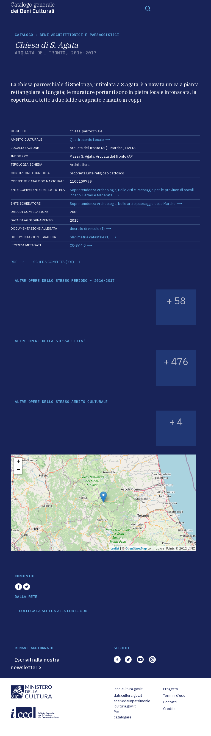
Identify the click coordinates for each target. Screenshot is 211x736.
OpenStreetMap (136, 548)
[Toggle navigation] (148, 8)
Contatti (170, 702)
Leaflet (114, 548)
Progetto (170, 689)
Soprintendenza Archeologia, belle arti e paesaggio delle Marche (123, 203)
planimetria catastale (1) (90, 237)
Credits (169, 708)
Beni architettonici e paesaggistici (79, 34)
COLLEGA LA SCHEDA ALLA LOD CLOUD (53, 611)
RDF (14, 262)
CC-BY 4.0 (78, 245)
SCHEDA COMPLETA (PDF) (53, 262)
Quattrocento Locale (87, 139)
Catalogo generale (33, 7)
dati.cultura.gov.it (128, 695)
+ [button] (18, 462)
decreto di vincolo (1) (87, 228)
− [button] (18, 470)
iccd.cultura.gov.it (128, 689)
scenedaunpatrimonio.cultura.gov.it (132, 704)
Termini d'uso (174, 695)
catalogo (24, 34)
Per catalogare (123, 714)
